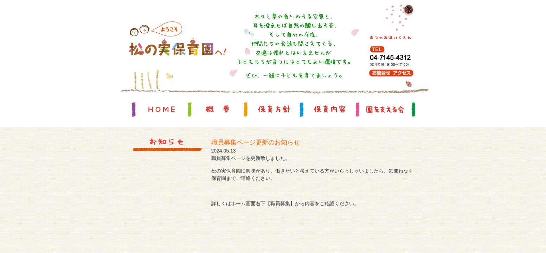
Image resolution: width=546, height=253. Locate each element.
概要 (218, 109)
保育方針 (274, 109)
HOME (162, 109)
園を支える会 (385, 109)
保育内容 (329, 109)
